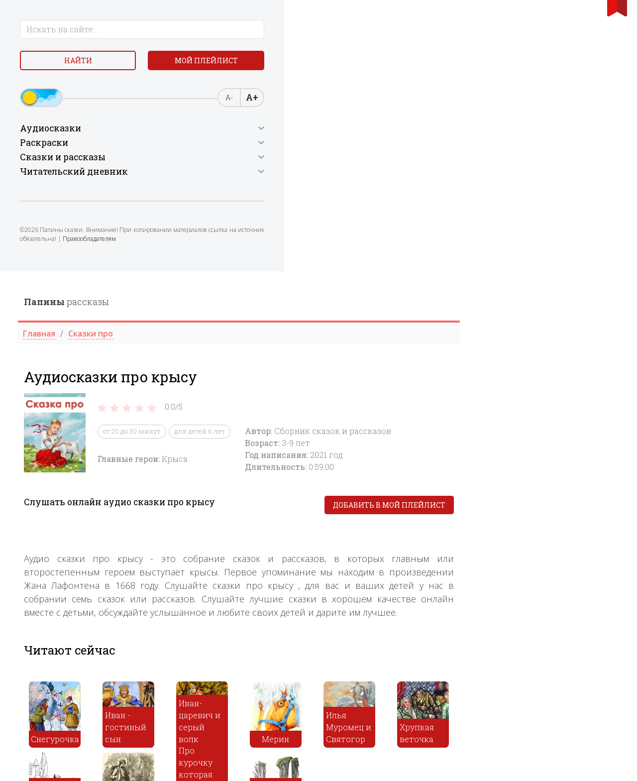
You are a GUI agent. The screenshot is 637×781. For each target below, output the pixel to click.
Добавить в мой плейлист (548, 234)
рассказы (225, 30)
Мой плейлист (79, 88)
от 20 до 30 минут (291, 160)
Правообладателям (50, 280)
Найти (80, 64)
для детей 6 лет (358, 160)
